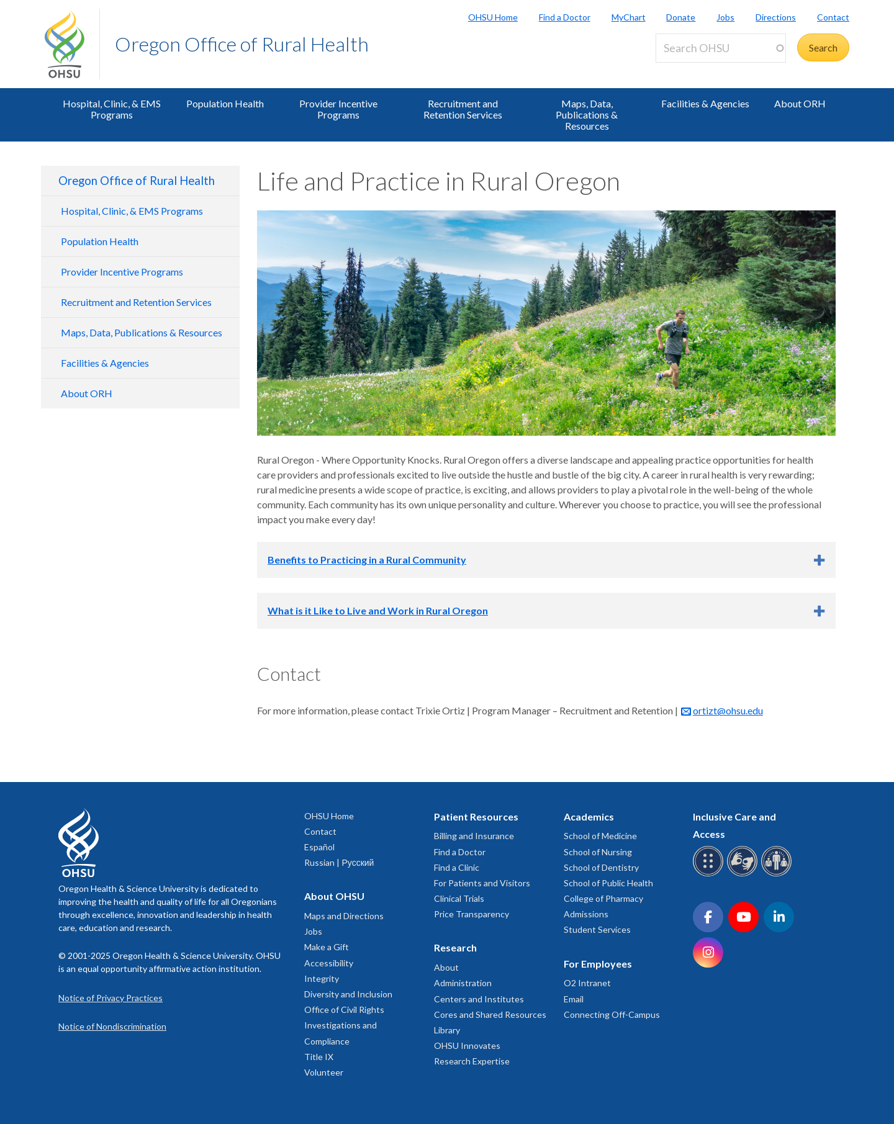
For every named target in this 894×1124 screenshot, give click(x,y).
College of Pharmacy (603, 898)
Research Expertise (472, 1061)
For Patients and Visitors (482, 883)
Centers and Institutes (479, 999)
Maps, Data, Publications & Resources (587, 114)
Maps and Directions (344, 915)
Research (455, 947)
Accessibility (328, 963)
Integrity (321, 978)
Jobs (725, 17)
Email (574, 999)
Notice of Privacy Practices (110, 997)
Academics (589, 816)
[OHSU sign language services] (744, 874)
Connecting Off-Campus (612, 1014)
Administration (463, 983)
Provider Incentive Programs (338, 108)
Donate (680, 17)
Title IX (318, 1056)
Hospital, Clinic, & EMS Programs (112, 108)
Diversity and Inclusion (348, 994)
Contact (833, 17)
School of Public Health (608, 883)
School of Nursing (598, 852)
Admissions (586, 914)
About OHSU (334, 896)
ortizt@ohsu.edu (728, 710)
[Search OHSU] (721, 48)
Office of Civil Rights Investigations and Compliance (344, 1025)
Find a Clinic (456, 867)
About (446, 967)
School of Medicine (600, 835)
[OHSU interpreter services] (778, 874)
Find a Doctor (564, 17)
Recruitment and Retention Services (462, 108)
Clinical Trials (459, 898)
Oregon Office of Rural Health (242, 44)
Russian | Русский (339, 862)
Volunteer (323, 1072)
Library (447, 1030)
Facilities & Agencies (705, 103)
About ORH (800, 103)
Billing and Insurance (474, 835)
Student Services (597, 929)
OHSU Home (493, 17)
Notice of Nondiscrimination (112, 1026)
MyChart (629, 17)
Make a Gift (326, 947)
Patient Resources (476, 816)
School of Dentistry (601, 867)
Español (319, 847)
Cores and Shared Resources (490, 1014)
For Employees (598, 963)
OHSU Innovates (467, 1045)
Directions (776, 17)
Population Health (225, 103)
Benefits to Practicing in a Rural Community (367, 559)
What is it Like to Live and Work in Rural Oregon (378, 610)
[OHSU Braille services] (710, 874)
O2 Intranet (587, 983)
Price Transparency (471, 914)
